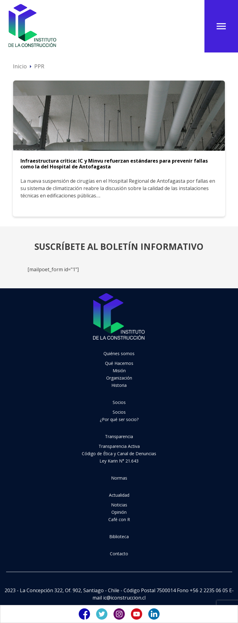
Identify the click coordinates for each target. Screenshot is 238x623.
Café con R (119, 519)
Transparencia (119, 436)
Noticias (119, 505)
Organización (119, 378)
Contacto (119, 553)
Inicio (20, 66)
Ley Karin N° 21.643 (119, 461)
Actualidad (119, 495)
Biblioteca (119, 536)
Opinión (119, 512)
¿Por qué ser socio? (119, 419)
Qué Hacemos (119, 363)
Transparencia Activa (119, 446)
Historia (119, 385)
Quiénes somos (119, 353)
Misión (119, 370)
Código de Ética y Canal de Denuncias (119, 453)
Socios (119, 402)
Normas (119, 478)
